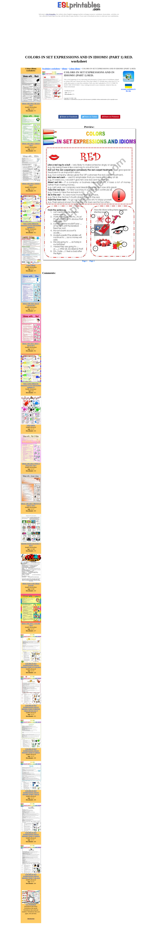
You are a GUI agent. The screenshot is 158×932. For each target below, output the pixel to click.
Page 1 (84, 261)
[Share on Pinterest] (110, 117)
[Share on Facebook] (68, 117)
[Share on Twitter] (89, 117)
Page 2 (92, 261)
